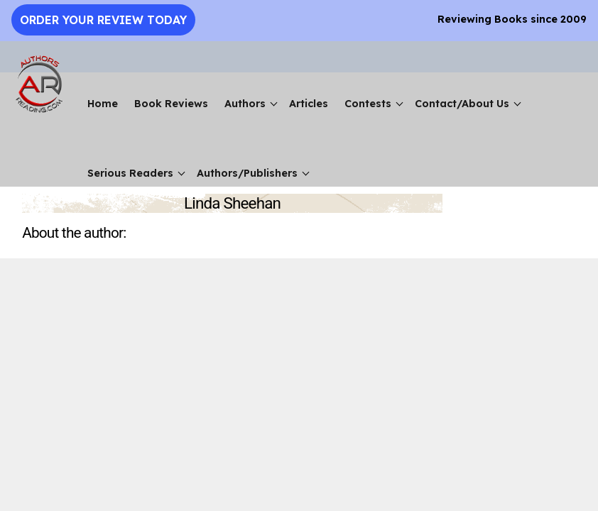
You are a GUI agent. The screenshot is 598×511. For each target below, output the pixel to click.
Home (102, 103)
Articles (308, 103)
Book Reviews (171, 103)
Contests (367, 103)
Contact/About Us (462, 103)
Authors (245, 103)
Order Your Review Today (103, 20)
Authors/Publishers (247, 173)
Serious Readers (130, 173)
